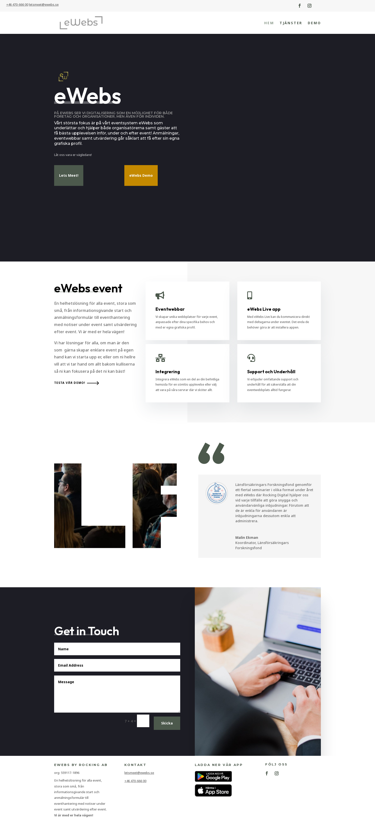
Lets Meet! (68, 177)
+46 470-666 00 (17, 4)
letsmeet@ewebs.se (139, 775)
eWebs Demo (141, 177)
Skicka (167, 725)
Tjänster (291, 23)
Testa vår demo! (70, 385)
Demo (314, 23)
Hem (269, 23)
